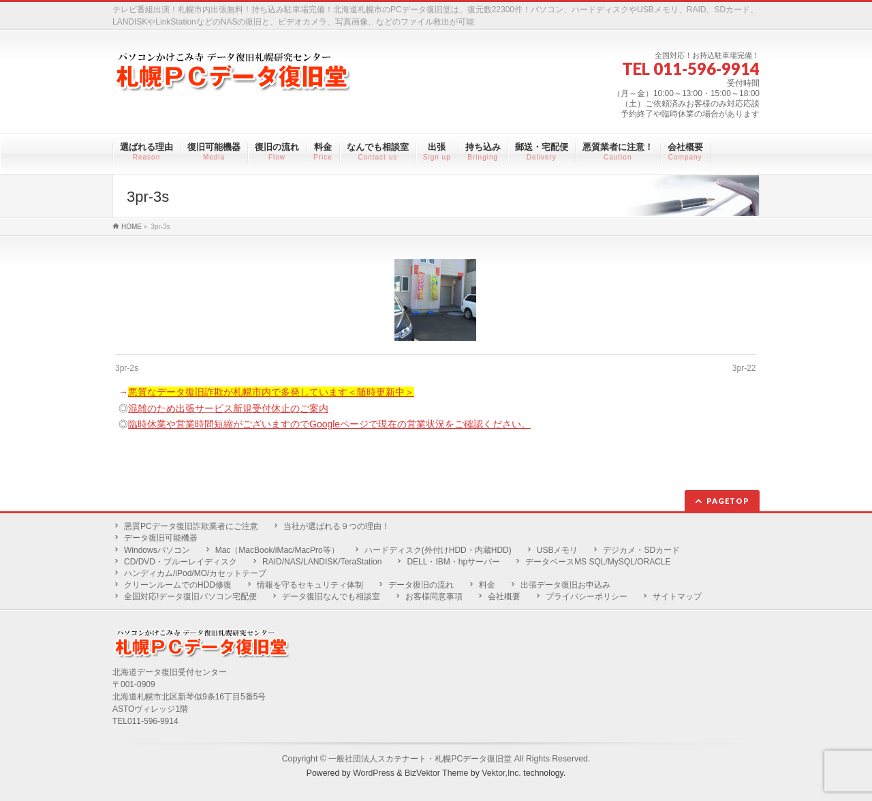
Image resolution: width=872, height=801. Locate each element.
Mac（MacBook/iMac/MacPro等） (277, 550)
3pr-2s (126, 368)
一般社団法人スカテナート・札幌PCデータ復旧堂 (420, 759)
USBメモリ (557, 550)
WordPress (373, 773)
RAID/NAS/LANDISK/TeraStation (322, 561)
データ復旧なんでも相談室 (331, 596)
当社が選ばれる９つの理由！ (336, 526)
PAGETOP (727, 500)
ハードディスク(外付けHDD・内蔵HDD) (438, 550)
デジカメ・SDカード (641, 550)
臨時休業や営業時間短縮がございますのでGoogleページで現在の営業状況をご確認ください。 (329, 424)
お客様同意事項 (434, 596)
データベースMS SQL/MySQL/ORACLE (597, 561)
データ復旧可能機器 (161, 538)
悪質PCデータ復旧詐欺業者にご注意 (191, 526)
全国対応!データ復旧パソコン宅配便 (190, 596)
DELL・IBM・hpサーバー (453, 561)
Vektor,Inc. (501, 773)
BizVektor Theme (437, 773)
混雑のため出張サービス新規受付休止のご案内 (228, 408)
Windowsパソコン (157, 550)
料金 (487, 585)
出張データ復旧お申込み (565, 585)
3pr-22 (744, 368)
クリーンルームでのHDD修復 (178, 585)
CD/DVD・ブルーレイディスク (180, 561)
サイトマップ (677, 596)
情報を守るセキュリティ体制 (310, 585)
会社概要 (504, 596)
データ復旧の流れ (421, 585)
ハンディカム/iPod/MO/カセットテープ (195, 573)
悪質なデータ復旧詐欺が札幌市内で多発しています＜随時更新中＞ (271, 392)
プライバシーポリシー (586, 596)
